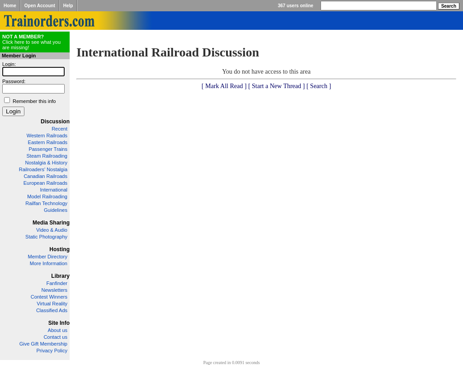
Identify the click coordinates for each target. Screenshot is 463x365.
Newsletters (54, 290)
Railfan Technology (46, 203)
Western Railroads (47, 135)
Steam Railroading (47, 156)
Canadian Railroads (45, 176)
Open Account (39, 5)
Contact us (55, 337)
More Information (48, 263)
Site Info (59, 323)
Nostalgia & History (46, 162)
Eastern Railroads (47, 142)
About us (57, 330)
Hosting (59, 249)
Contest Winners (49, 296)
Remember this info (34, 101)
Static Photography (46, 236)
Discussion (55, 121)
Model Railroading (47, 196)
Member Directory (47, 256)
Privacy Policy (52, 350)
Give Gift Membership (43, 343)
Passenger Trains (47, 149)
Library (60, 276)
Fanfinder (57, 283)
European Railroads (45, 183)
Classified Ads (51, 310)
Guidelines (55, 210)
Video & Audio (51, 230)
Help (68, 5)
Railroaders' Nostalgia (43, 169)
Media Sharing (51, 223)
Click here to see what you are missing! (31, 42)
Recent (59, 128)
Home (10, 5)
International (53, 189)
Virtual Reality (52, 303)
